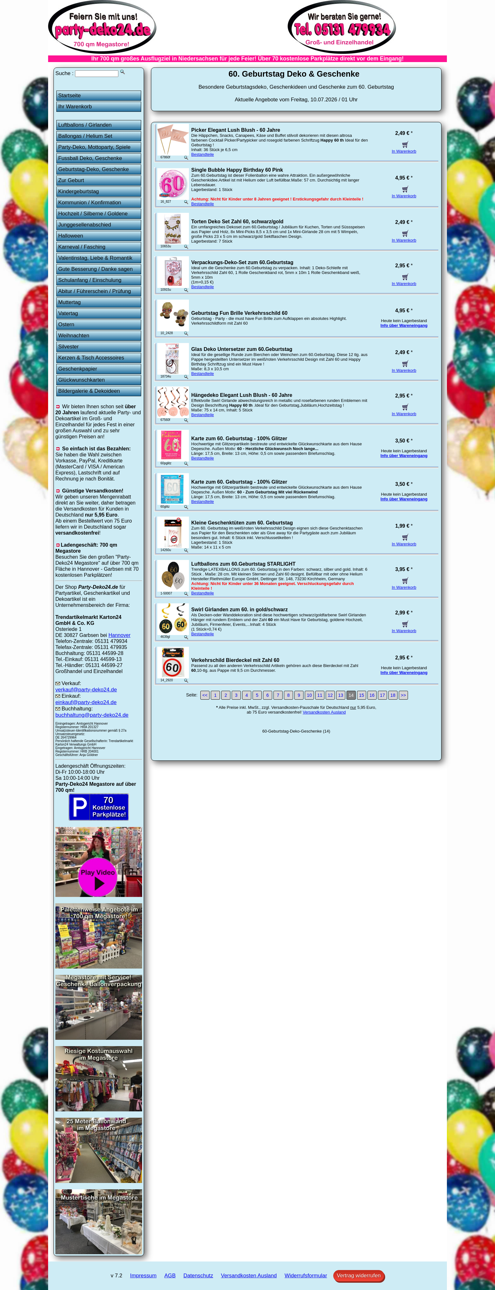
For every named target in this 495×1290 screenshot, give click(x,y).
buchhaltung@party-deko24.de (91, 715)
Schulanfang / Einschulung (90, 280)
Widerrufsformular (306, 1276)
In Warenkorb (404, 149)
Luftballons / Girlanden (85, 125)
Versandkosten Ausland (324, 712)
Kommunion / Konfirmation (89, 203)
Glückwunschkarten (81, 380)
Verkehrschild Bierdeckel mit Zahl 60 (235, 660)
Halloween (70, 236)
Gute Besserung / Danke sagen (95, 269)
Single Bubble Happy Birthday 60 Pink (237, 170)
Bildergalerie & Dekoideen (89, 391)
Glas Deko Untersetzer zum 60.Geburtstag (241, 349)
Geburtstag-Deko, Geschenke (93, 169)
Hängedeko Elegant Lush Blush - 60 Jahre (241, 395)
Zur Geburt (71, 180)
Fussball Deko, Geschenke (90, 158)
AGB (170, 1276)
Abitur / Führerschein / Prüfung (94, 291)
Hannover (120, 635)
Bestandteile (202, 154)
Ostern (66, 324)
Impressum (143, 1276)
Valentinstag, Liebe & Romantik (95, 258)
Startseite (69, 95)
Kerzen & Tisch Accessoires (91, 358)
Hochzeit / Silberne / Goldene (93, 214)
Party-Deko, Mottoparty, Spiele (94, 147)
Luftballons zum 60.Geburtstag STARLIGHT (243, 564)
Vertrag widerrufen (359, 1276)
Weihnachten (73, 336)
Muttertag (69, 302)
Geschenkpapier (77, 369)
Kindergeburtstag (78, 191)
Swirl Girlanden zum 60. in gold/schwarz (239, 609)
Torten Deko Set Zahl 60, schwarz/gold (237, 221)
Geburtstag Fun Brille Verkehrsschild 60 (239, 313)
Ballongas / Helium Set (85, 136)
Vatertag (68, 313)
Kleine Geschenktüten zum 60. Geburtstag (242, 522)
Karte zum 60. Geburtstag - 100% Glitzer (239, 438)
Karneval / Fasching (81, 247)
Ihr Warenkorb (75, 107)
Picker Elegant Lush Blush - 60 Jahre (235, 130)
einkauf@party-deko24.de (86, 702)
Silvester (68, 347)
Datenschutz (198, 1276)
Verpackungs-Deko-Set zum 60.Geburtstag (242, 262)
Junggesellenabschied (84, 225)
